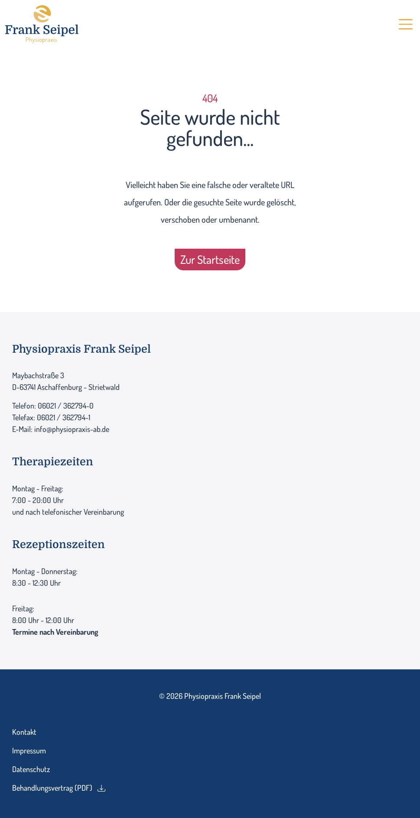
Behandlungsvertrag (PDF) (58, 787)
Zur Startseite (210, 259)
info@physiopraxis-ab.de (71, 429)
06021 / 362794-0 (66, 405)
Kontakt (24, 732)
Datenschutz (31, 769)
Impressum (29, 750)
